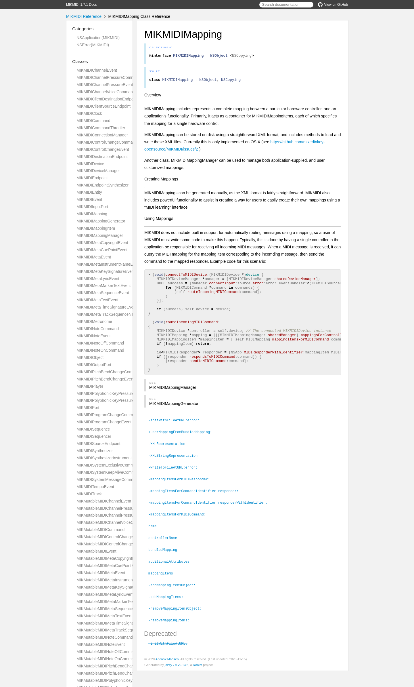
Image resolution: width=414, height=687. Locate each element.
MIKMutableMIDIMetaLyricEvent (104, 594)
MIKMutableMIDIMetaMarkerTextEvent (110, 601)
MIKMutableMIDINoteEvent (100, 644)
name (155, 545)
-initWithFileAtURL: (170, 659)
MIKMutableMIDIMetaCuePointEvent (108, 565)
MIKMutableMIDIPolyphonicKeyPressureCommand (121, 680)
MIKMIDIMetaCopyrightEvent (102, 242)
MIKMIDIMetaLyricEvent (97, 278)
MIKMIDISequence (93, 429)
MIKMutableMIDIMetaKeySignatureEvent (112, 587)
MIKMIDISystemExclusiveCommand (108, 465)
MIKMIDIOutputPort (93, 364)
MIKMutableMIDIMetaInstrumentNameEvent (115, 580)
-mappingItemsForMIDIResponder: (181, 499)
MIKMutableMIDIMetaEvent (100, 572)
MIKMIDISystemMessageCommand (108, 479)
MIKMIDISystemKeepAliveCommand (108, 472)
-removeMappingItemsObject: (177, 625)
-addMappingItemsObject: (174, 602)
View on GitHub (333, 5)
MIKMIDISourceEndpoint (98, 443)
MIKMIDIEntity (89, 192)
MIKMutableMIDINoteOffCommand (107, 651)
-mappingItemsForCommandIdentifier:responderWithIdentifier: (210, 521)
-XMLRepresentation (169, 464)
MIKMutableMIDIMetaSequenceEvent (109, 608)
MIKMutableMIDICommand (100, 529)
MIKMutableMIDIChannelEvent (103, 501)
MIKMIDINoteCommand (97, 328)
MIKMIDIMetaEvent (93, 257)
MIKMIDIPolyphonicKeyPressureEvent (110, 400)
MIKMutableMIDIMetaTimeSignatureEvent (113, 623)
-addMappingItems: (168, 614)
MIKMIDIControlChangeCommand (106, 142)
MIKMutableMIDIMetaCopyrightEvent (109, 558)
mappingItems (163, 591)
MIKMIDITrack (89, 494)
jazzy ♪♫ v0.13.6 (176, 681)
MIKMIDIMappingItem (95, 228)
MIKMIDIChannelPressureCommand (108, 77)
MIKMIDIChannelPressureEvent (104, 84)
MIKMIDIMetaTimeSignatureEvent (106, 307)
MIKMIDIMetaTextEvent (97, 300)
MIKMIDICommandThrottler (100, 127)
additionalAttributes (171, 579)
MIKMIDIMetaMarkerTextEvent (103, 285)
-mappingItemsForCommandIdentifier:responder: (196, 510)
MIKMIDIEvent (89, 199)
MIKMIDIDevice (90, 163)
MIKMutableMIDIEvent (96, 551)
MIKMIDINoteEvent (93, 336)
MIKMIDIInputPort (92, 206)
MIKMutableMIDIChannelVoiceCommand (112, 522)
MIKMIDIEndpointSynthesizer (102, 185)
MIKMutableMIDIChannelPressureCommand (115, 508)
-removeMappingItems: (171, 636)
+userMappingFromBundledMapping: (182, 453)
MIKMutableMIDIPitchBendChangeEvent (112, 673)
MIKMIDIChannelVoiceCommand (105, 92)
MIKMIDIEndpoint (92, 178)
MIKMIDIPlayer (89, 386)
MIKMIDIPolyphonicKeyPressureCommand (114, 393)
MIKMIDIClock (89, 113)
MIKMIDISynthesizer (94, 450)
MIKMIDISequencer (93, 436)
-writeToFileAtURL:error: (175, 487)
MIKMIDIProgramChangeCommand (108, 414)
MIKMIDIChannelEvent (96, 70)
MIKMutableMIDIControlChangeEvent (109, 544)
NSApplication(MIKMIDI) (98, 37)
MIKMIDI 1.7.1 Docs (81, 5)
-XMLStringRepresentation (175, 476)
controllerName (165, 556)
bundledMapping (165, 568)
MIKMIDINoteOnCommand (100, 350)
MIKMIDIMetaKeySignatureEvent (105, 271)
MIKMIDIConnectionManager (102, 135)
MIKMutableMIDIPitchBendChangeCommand (116, 666)
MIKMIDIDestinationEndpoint (102, 156)
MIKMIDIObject (89, 357)
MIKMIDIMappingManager (99, 235)
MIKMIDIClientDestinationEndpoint (107, 99)
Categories (82, 28)
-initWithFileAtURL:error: (176, 441)
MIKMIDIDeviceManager (98, 170)
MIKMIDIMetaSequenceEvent (102, 292)
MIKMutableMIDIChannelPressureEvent (111, 515)
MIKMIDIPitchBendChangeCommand (109, 372)
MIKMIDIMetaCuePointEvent (101, 250)
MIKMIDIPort (87, 407)
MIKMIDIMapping (91, 214)
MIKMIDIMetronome (94, 321)
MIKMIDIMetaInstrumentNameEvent (108, 264)
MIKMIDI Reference (83, 16)
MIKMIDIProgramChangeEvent (103, 422)
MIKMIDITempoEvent (95, 486)
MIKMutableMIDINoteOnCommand (107, 658)
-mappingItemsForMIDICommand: (179, 533)
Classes (80, 61)
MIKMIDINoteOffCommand (100, 343)
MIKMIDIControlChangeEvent (102, 149)
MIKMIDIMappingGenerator (100, 221)
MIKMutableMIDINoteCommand (104, 637)
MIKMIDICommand (93, 120)
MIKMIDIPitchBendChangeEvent (105, 379)
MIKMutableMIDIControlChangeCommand (113, 536)
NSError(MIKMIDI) (92, 45)
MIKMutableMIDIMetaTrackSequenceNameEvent (120, 630)
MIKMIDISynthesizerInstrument (104, 458)
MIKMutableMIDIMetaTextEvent (104, 616)
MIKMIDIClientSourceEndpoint (103, 106)
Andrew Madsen (167, 675)
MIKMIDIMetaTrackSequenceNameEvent (113, 314)
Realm (197, 681)
